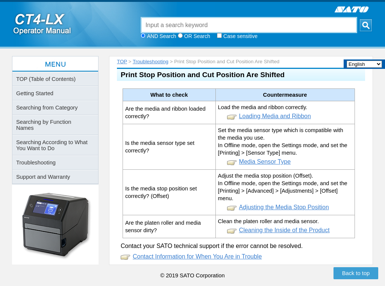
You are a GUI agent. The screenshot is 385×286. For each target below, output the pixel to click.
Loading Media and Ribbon (275, 116)
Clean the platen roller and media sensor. (268, 221)
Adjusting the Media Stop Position (284, 207)
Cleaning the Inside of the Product (284, 230)
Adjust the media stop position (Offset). (265, 176)
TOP (122, 61)
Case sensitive (240, 36)
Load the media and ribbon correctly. (263, 107)
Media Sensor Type (265, 161)
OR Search (197, 36)
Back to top (356, 273)
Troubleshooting (150, 61)
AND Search (161, 36)
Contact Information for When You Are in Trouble (197, 256)
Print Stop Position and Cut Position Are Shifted (203, 75)
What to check (169, 95)
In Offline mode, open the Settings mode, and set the (282, 145)
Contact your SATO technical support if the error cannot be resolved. (212, 246)
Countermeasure (285, 95)
